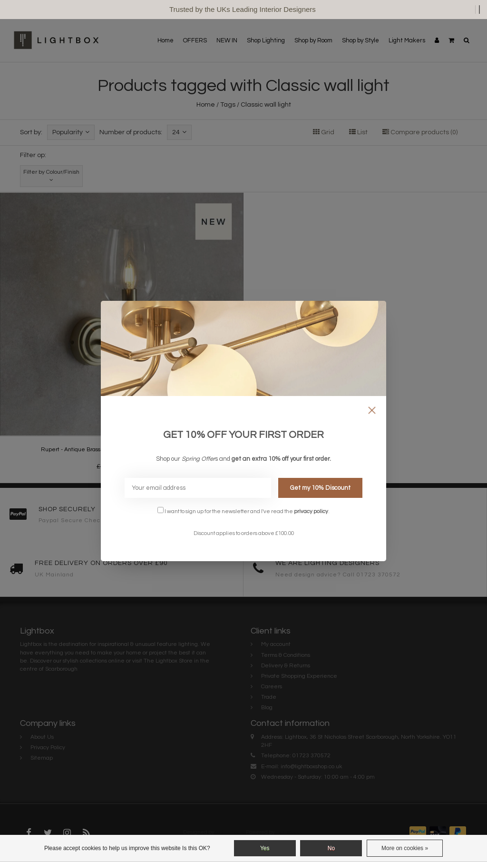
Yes (265, 848)
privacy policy (311, 511)
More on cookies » (404, 848)
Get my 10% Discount (320, 488)
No (331, 848)
